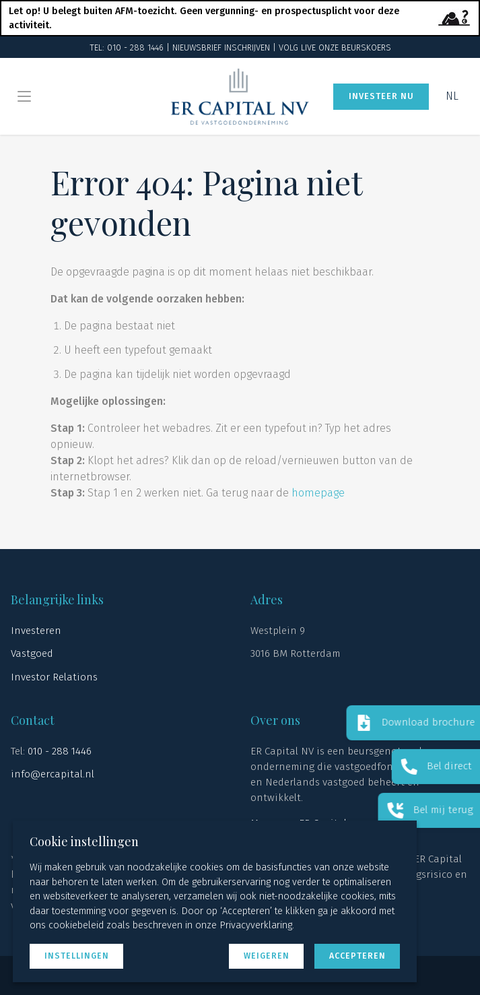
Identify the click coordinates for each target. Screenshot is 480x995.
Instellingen (76, 956)
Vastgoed (32, 653)
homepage (318, 492)
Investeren (36, 630)
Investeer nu (381, 96)
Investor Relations (54, 677)
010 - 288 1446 (60, 751)
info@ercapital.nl (52, 774)
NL (452, 96)
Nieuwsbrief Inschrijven (221, 47)
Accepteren (357, 956)
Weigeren (266, 956)
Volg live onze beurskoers (335, 47)
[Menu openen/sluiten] (24, 96)
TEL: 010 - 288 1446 (127, 47)
